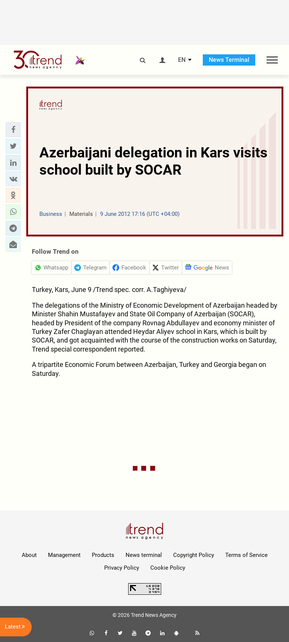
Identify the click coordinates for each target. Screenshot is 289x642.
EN (182, 60)
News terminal (144, 555)
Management (64, 555)
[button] (13, 130)
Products (103, 555)
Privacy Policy (121, 567)
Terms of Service (246, 555)
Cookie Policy (167, 567)
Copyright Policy (193, 555)
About (29, 555)
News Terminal (229, 59)
